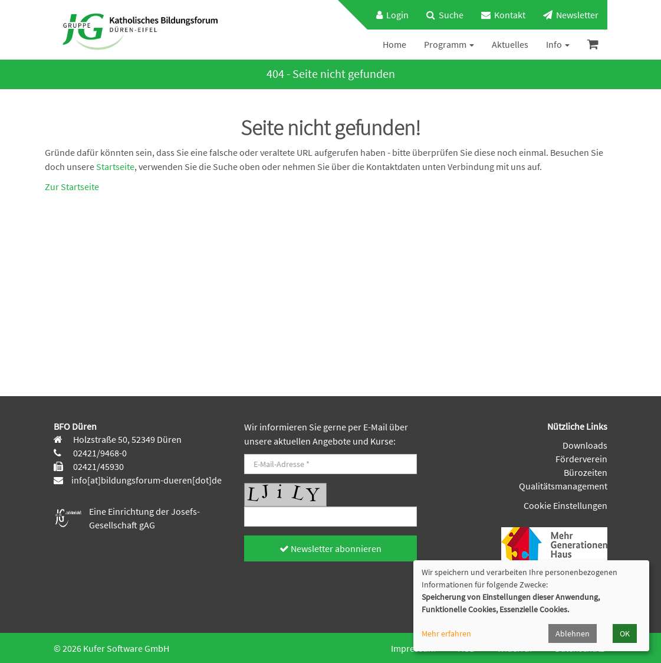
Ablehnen (572, 633)
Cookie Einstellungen (565, 505)
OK (625, 633)
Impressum (413, 648)
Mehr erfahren (446, 633)
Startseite (115, 166)
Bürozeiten (585, 472)
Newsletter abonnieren (330, 548)
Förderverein (581, 459)
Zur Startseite (72, 186)
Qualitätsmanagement (563, 486)
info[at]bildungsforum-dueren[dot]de (146, 480)
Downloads (585, 445)
